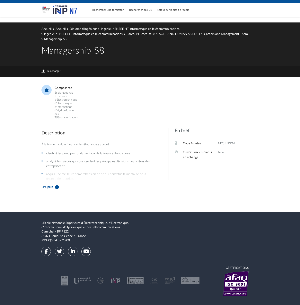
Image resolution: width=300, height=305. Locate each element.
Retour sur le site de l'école (173, 10)
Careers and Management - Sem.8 (227, 34)
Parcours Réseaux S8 (141, 34)
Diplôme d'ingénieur (83, 28)
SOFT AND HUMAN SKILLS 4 (179, 34)
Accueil (46, 28)
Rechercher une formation (108, 10)
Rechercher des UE (140, 10)
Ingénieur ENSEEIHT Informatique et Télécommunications (140, 28)
